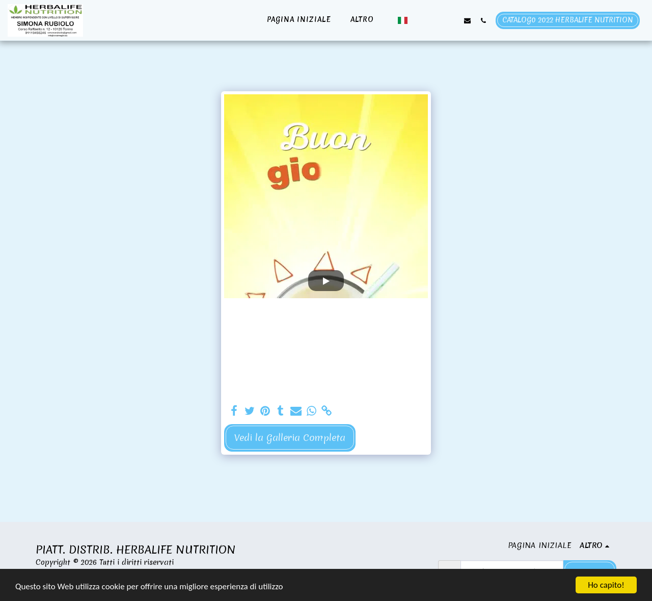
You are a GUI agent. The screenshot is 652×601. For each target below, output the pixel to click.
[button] (420, 20)
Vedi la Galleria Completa (289, 437)
